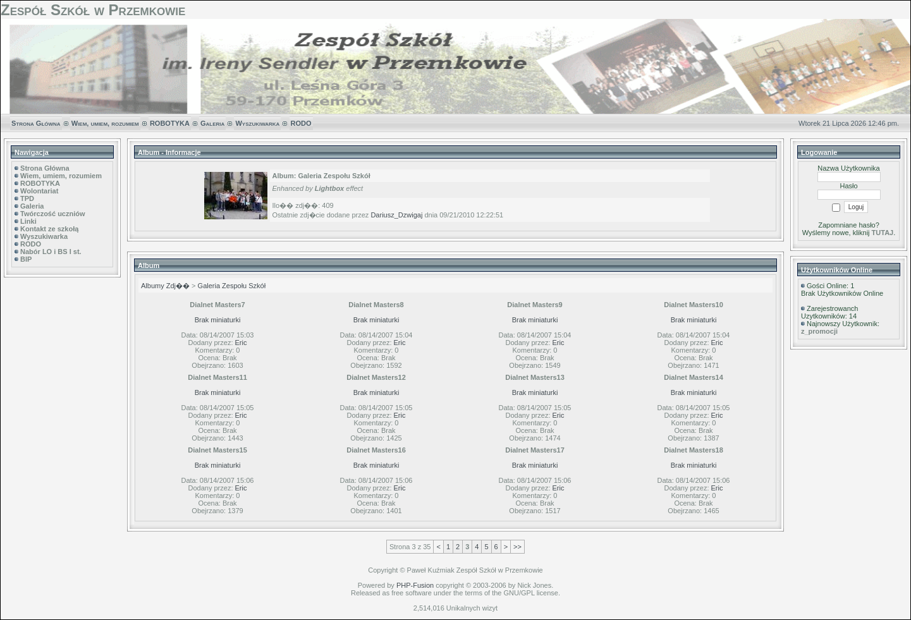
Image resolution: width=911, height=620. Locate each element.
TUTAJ (883, 232)
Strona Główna (36, 123)
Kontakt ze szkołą (49, 229)
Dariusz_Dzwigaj (396, 215)
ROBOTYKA (170, 123)
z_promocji (819, 331)
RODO (301, 123)
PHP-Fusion (415, 585)
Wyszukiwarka (257, 123)
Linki (28, 221)
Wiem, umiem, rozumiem (105, 123)
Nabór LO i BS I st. (51, 251)
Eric (241, 342)
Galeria (212, 123)
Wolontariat (39, 191)
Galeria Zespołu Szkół (232, 285)
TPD (27, 198)
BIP (26, 259)
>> (517, 546)
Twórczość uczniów (52, 213)
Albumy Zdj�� (165, 285)
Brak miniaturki (218, 320)
